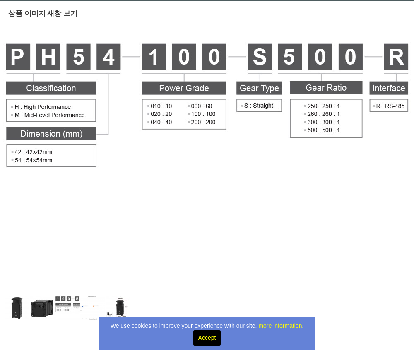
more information (280, 325)
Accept (207, 337)
